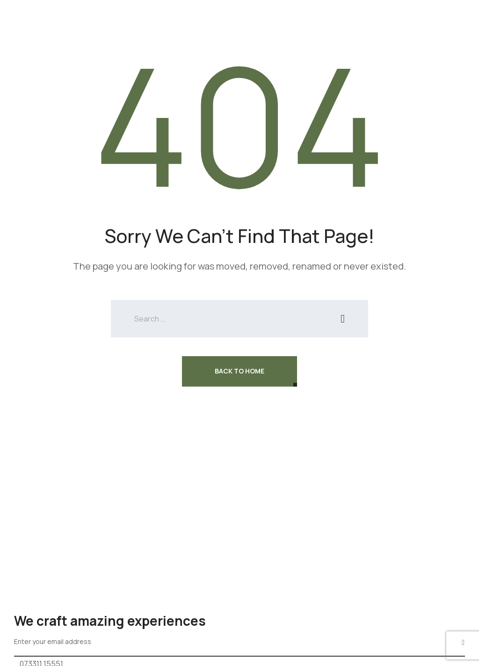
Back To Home (239, 370)
